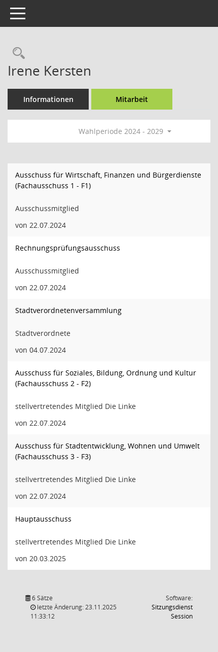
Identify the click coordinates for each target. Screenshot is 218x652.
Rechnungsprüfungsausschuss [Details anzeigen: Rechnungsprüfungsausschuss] (67, 248)
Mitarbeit (132, 99)
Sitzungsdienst (172, 612)
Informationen (48, 99)
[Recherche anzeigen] (16, 53)
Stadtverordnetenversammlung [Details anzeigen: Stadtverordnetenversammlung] (68, 310)
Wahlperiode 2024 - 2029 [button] (125, 131)
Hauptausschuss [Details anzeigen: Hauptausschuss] (43, 519)
